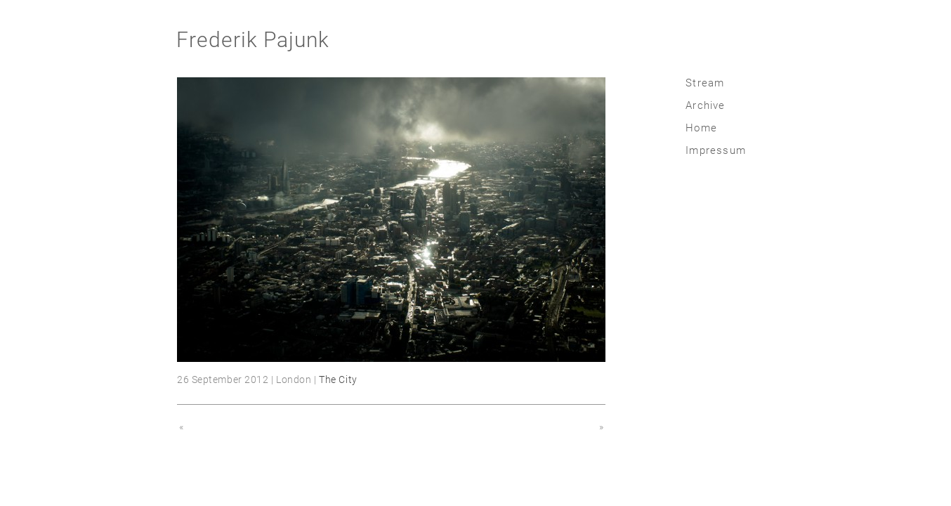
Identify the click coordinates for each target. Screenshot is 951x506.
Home (701, 128)
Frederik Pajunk (252, 39)
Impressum (716, 150)
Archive (705, 105)
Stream (705, 83)
